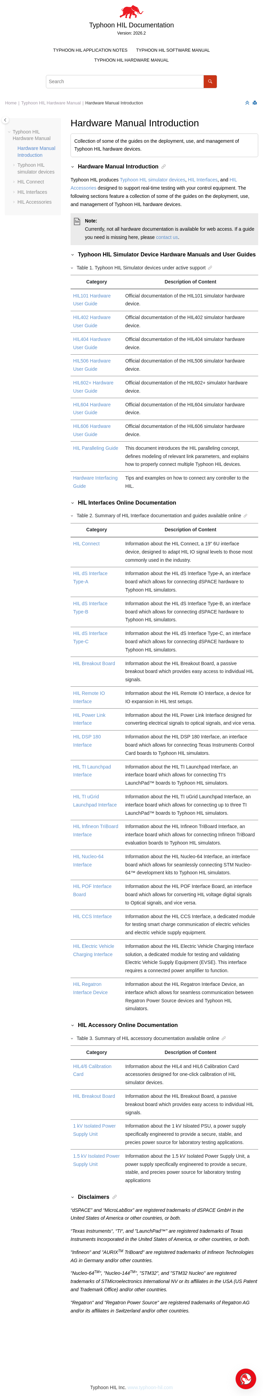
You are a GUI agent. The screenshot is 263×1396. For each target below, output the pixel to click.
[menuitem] (90, 50)
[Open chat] (246, 1379)
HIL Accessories (34, 202)
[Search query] (131, 81)
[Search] (210, 81)
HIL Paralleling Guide (95, 448)
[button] (10, 132)
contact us (167, 237)
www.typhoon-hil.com (150, 1387)
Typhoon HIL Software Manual (173, 50)
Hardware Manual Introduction (114, 103)
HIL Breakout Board (94, 663)
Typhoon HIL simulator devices (152, 179)
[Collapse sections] (248, 103)
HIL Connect (30, 182)
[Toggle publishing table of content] (5, 120)
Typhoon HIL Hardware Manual (131, 60)
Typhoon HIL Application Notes (90, 50)
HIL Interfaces (32, 192)
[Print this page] (255, 103)
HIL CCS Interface (92, 916)
